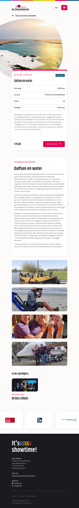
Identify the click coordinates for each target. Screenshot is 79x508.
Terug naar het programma (25, 15)
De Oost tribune (20, 398)
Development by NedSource (22, 503)
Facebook (17, 483)
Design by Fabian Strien (20, 500)
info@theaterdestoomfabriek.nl (24, 476)
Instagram (17, 486)
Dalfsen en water (23, 80)
